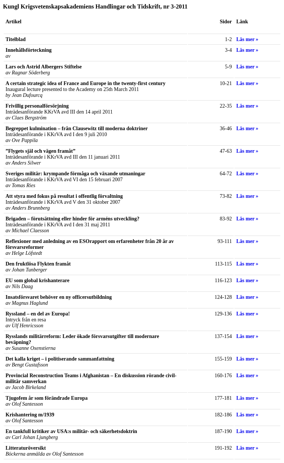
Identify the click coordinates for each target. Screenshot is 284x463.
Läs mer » (247, 39)
